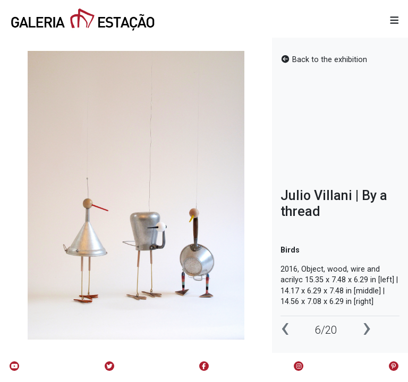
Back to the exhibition (323, 59)
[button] (394, 20)
